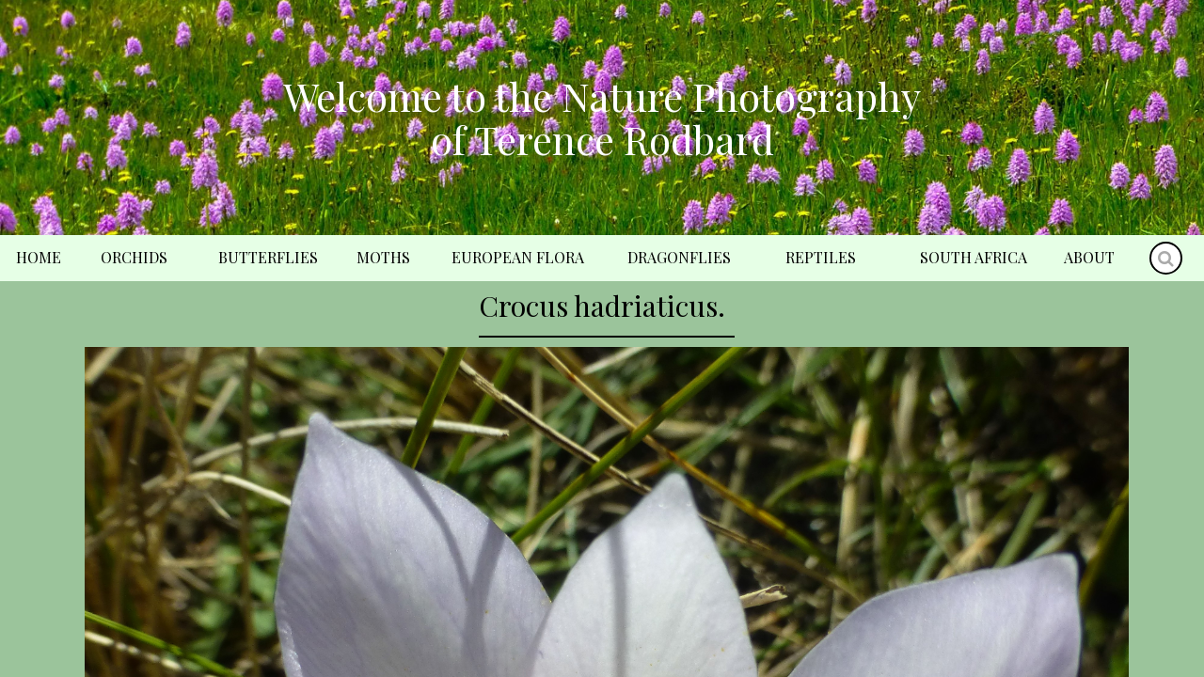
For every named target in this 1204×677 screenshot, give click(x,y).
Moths (383, 257)
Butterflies (268, 257)
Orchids (134, 257)
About (1089, 257)
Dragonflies (679, 257)
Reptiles (820, 257)
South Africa (973, 257)
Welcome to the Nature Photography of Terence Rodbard (602, 117)
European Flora (518, 257)
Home (38, 257)
